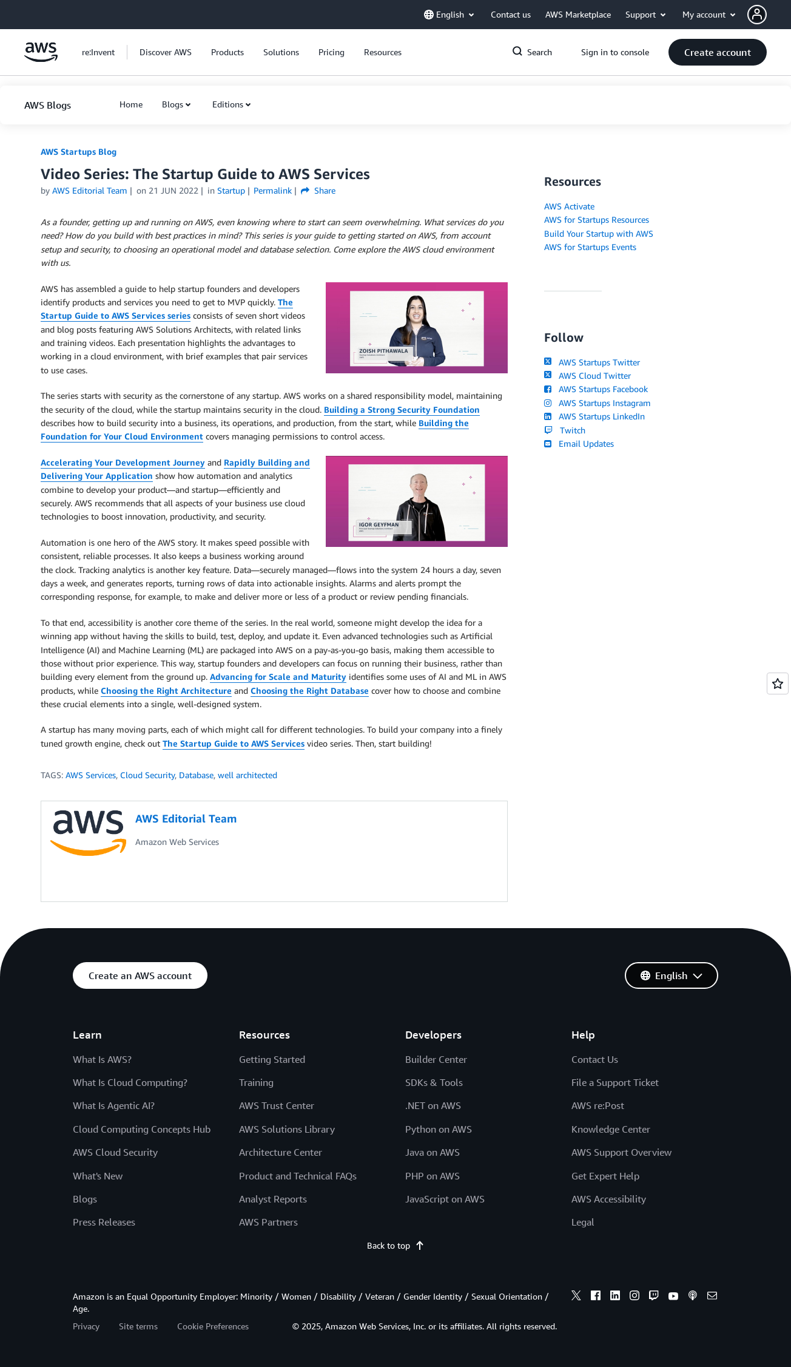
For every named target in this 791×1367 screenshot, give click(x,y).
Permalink (273, 190)
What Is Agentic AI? (114, 1105)
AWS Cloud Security (115, 1152)
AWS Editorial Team (89, 190)
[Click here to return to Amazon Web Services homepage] (41, 58)
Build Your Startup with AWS (598, 233)
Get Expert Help (605, 1176)
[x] (576, 1297)
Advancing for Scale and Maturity (278, 676)
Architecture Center (280, 1152)
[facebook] (596, 1297)
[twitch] (654, 1297)
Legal (582, 1222)
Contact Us (594, 1059)
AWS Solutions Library (287, 1129)
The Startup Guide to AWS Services (234, 743)
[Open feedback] (778, 683)
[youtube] (673, 1297)
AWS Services (91, 775)
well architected (247, 775)
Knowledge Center (610, 1129)
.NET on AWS (433, 1105)
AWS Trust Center (276, 1105)
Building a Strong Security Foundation (402, 409)
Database (196, 775)
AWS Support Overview (621, 1152)
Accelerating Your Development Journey (123, 462)
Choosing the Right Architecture (166, 690)
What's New (98, 1176)
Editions (227, 104)
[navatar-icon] (757, 14)
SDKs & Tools (434, 1082)
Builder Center (436, 1059)
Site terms (138, 1326)
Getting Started (272, 1059)
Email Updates (579, 443)
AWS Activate (569, 206)
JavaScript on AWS (445, 1199)
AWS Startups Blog (78, 151)
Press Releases (104, 1222)
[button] (769, 14)
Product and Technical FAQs (298, 1176)
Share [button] (318, 190)
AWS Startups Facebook (596, 389)
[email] (712, 1297)
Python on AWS (438, 1129)
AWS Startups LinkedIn (594, 416)
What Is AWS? (102, 1059)
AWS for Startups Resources (596, 219)
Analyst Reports (273, 1199)
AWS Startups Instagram (597, 403)
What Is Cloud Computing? (130, 1082)
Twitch (564, 430)
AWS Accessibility (608, 1199)
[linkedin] (615, 1297)
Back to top (396, 1245)
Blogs (172, 104)
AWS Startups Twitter (592, 362)
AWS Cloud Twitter (587, 375)
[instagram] (634, 1297)
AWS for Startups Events (590, 247)
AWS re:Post (597, 1105)
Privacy (86, 1326)
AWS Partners (268, 1222)
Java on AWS (432, 1152)
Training (256, 1082)
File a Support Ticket (615, 1082)
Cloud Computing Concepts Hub (141, 1129)
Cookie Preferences (213, 1326)
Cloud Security (147, 775)
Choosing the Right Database (310, 690)
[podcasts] (693, 1297)
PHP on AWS (432, 1176)
